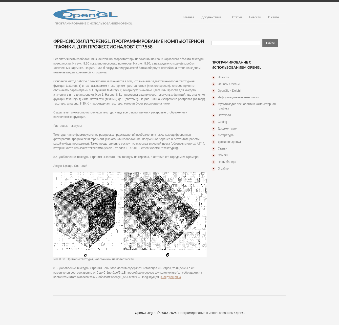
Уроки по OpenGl (229, 142)
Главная (188, 17)
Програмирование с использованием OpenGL (212, 313)
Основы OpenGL (229, 84)
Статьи (237, 17)
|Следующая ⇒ (170, 277)
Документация (211, 17)
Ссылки (223, 155)
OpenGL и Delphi (229, 90)
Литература (226, 135)
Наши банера (227, 162)
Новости (254, 17)
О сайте (273, 17)
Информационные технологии (238, 97)
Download (224, 115)
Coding (222, 122)
